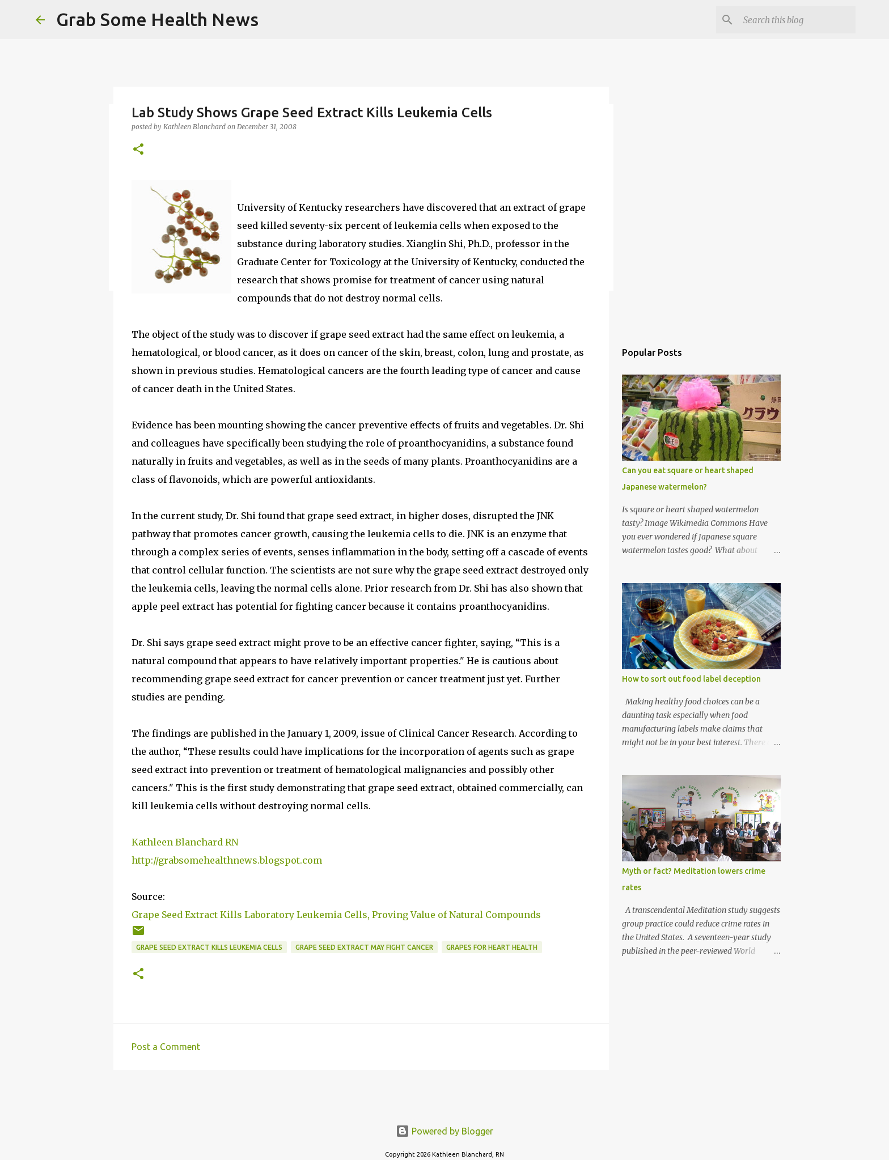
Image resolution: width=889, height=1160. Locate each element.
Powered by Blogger (444, 1131)
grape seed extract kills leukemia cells (209, 947)
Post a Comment (166, 1047)
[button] (138, 150)
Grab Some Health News (157, 19)
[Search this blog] (796, 19)
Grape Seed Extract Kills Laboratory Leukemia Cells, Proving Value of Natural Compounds (336, 914)
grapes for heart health (491, 947)
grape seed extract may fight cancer (364, 947)
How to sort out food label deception (691, 678)
